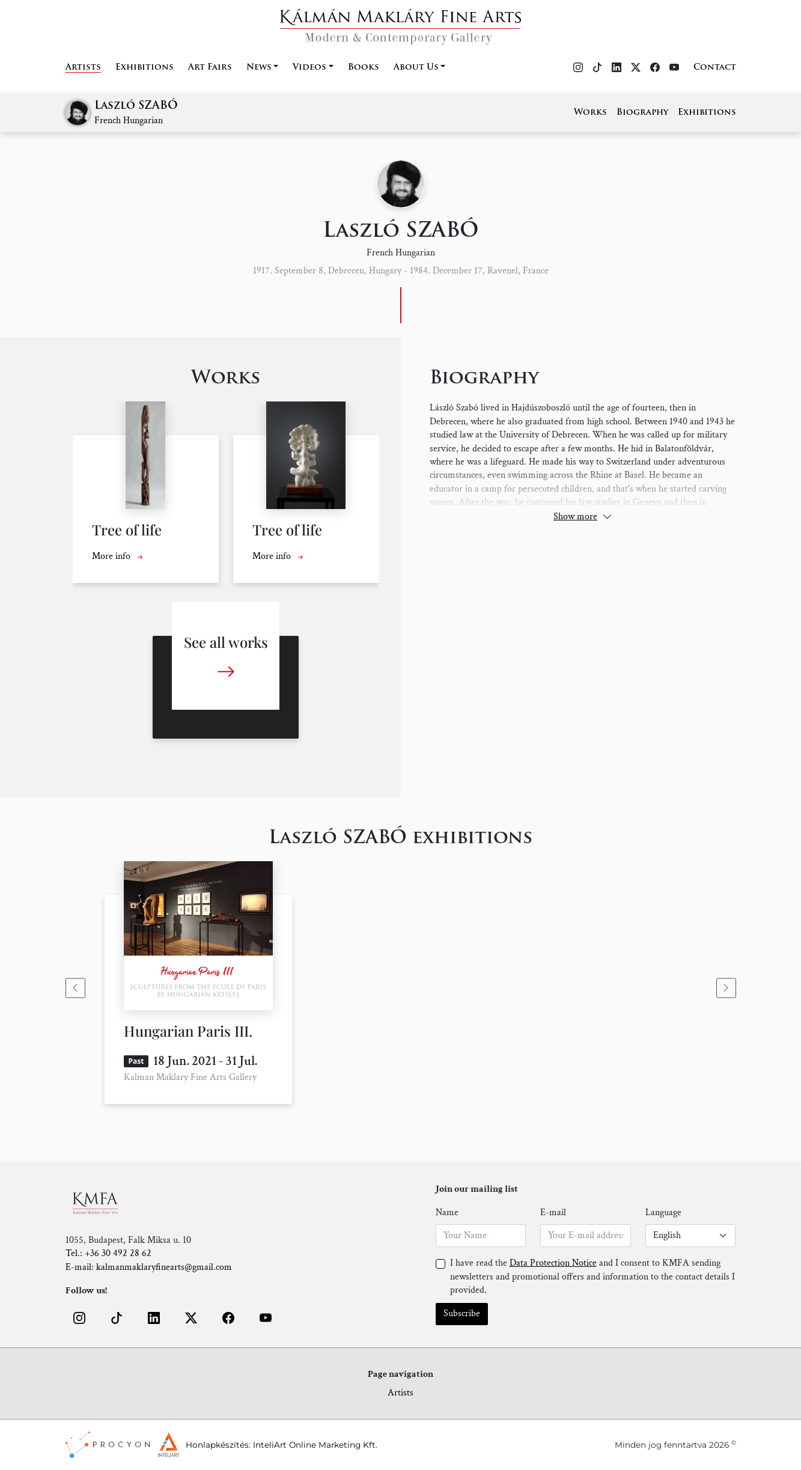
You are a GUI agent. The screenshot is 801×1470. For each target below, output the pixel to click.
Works (590, 112)
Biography (642, 112)
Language (663, 1212)
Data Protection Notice (553, 1263)
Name (447, 1212)
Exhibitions (144, 67)
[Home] (400, 23)
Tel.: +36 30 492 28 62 (108, 1253)
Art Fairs (210, 67)
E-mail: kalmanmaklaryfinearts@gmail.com (148, 1267)
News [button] (259, 67)
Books (363, 67)
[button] (79, 1318)
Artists (83, 67)
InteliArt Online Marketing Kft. (315, 1445)
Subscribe (461, 1313)
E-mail (553, 1212)
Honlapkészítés (217, 1445)
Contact (714, 67)
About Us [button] (416, 67)
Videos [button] (309, 67)
